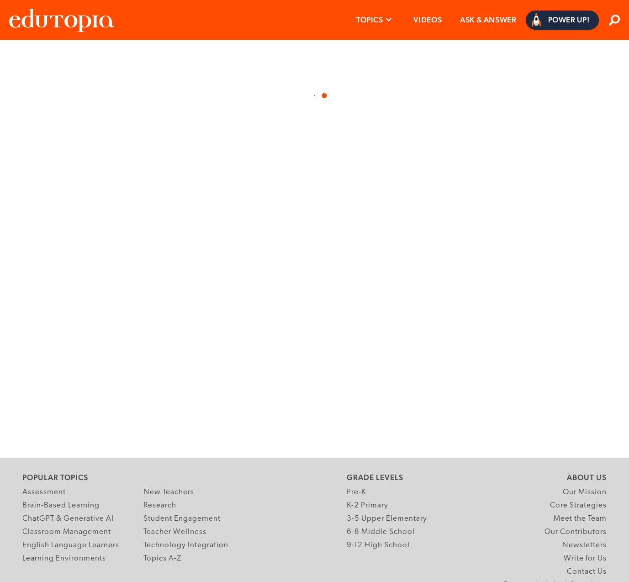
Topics (369, 19)
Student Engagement (182, 519)
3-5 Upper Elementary (387, 519)
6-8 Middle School (381, 532)
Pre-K (356, 492)
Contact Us (587, 572)
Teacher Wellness (174, 532)
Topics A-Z (162, 558)
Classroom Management (66, 532)
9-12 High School (378, 545)
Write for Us (585, 558)
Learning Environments (64, 558)
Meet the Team (580, 519)
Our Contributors (575, 532)
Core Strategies (578, 505)
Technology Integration (185, 545)
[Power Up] (562, 20)
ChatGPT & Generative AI (68, 519)
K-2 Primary (367, 505)
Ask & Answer (488, 19)
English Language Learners (70, 545)
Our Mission (585, 492)
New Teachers (168, 492)
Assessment (44, 492)
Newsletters (584, 545)
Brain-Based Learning (61, 505)
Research (159, 505)
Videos (427, 19)
